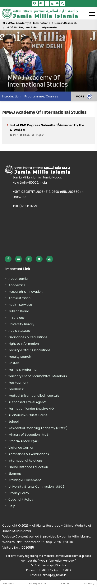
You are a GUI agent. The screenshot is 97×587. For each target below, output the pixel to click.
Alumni (65, 583)
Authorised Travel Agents (27, 402)
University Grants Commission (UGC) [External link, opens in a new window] (36, 486)
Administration (19, 298)
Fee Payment (18, 382)
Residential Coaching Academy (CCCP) (38, 428)
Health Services (20, 304)
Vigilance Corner (21, 447)
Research (70, 23)
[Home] (3, 23)
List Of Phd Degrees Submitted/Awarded (31, 27)
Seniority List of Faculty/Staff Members (37, 376)
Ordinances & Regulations (27, 337)
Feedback (16, 389)
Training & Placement (24, 480)
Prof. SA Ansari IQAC (23, 441)
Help (11, 506)
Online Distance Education (28, 467)
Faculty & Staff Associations (29, 350)
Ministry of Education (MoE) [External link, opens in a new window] (29, 434)
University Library (21, 324)
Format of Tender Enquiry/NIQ (31, 408)
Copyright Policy (20, 499)
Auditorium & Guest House (28, 415)
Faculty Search (19, 356)
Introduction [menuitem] (11, 96)
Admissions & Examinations (28, 454)
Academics (16, 285)
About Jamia (18, 278)
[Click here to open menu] (92, 14)
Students (8, 583)
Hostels (14, 363)
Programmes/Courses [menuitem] (41, 96)
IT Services (16, 317)
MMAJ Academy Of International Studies (34, 23)
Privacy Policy (18, 493)
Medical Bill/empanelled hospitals (33, 395)
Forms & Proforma (22, 369)
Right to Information (23, 343)
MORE (80, 96)
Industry (89, 583)
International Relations (25, 460)
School (13, 421)
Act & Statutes (19, 330)
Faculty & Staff (37, 583)
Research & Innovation (25, 291)
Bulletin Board (18, 311)
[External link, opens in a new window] (8, 259)
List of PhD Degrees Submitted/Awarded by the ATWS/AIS (50, 130)
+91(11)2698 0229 (24, 206)
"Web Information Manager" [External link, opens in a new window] (57, 561)
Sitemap (14, 473)
